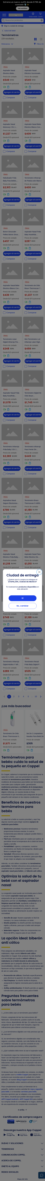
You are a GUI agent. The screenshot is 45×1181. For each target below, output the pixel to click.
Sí (23, 598)
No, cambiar (23, 605)
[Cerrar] (39, 572)
